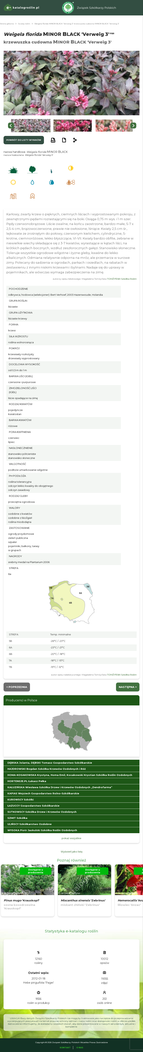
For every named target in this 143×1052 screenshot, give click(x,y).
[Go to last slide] (11, 125)
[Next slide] (133, 125)
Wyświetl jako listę (71, 851)
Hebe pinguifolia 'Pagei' (38, 982)
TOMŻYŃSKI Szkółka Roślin (122, 278)
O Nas (79, 1047)
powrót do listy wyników (23, 140)
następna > (128, 687)
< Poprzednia (16, 687)
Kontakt (65, 1047)
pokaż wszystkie (71, 838)
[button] (30, 125)
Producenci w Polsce (21, 700)
